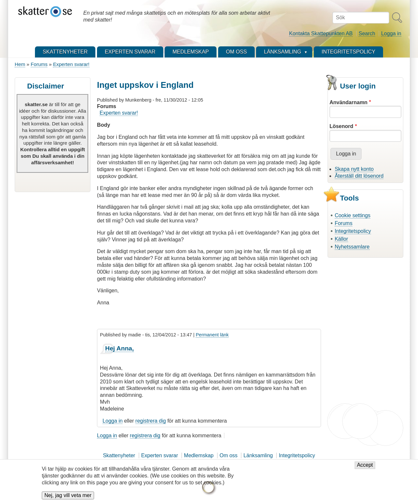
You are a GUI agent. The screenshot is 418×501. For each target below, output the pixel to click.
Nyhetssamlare (352, 247)
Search (367, 33)
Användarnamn (348, 102)
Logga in (391, 33)
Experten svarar (159, 455)
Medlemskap (199, 455)
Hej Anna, (119, 348)
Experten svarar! (71, 64)
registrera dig (151, 421)
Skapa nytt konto (354, 169)
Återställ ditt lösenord (359, 176)
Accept (365, 469)
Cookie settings (352, 215)
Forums (39, 64)
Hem (20, 64)
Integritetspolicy (353, 231)
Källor (341, 239)
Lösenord (341, 126)
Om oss (228, 455)
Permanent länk (212, 334)
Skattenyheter (119, 455)
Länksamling (258, 455)
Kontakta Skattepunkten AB (321, 33)
